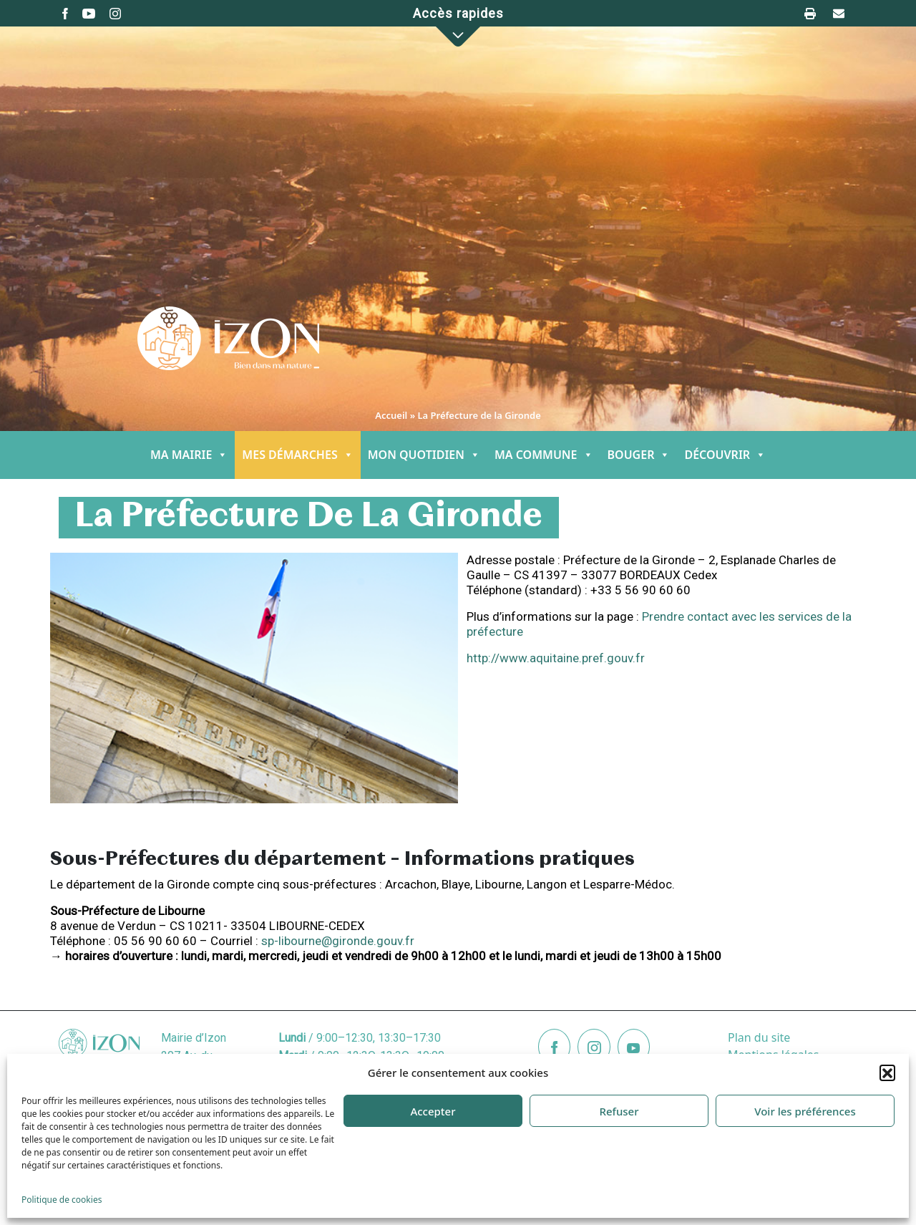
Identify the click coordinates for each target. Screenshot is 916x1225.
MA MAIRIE (189, 455)
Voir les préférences (804, 1111)
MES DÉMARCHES (297, 455)
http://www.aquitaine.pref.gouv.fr (556, 658)
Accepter (432, 1111)
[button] (887, 1072)
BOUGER (639, 455)
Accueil (391, 415)
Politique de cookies (61, 1199)
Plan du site (759, 1037)
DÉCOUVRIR (725, 455)
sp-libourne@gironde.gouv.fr (337, 941)
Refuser (618, 1111)
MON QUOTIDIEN (424, 455)
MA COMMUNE (543, 455)
